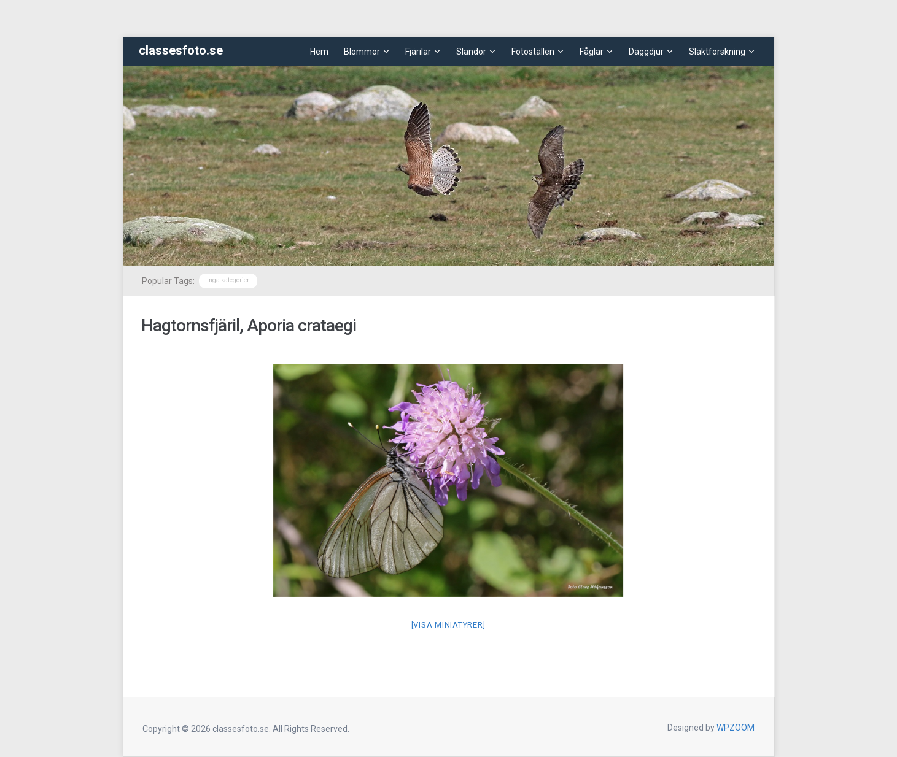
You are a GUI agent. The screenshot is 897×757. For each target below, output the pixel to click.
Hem (319, 51)
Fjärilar (418, 51)
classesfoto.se (181, 50)
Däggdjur (646, 51)
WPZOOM (735, 727)
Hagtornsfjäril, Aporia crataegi (248, 325)
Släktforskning (717, 51)
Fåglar (592, 51)
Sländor (471, 51)
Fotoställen (532, 51)
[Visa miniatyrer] (448, 624)
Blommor (362, 51)
